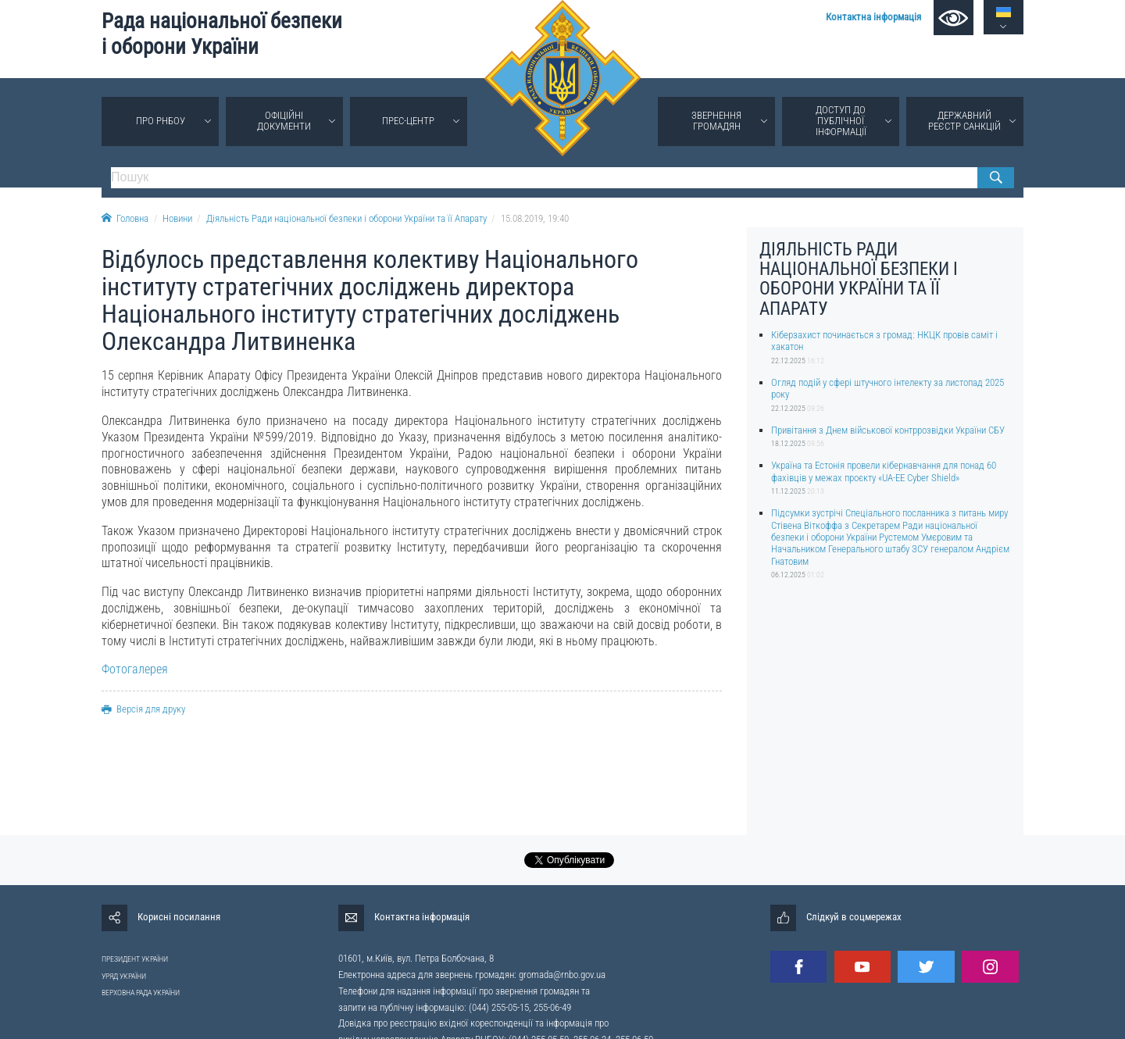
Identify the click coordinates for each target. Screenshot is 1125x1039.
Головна (125, 218)
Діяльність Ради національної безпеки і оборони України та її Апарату (346, 218)
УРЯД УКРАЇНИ (124, 976)
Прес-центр (408, 121)
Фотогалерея (135, 669)
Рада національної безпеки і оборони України (222, 34)
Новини (177, 218)
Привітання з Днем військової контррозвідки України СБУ (888, 430)
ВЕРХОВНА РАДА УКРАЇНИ (141, 992)
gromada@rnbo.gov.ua (562, 974)
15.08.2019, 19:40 (535, 218)
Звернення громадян (716, 120)
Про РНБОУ (160, 121)
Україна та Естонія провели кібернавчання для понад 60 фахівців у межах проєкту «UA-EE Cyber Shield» (883, 471)
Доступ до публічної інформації (841, 120)
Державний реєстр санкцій (964, 120)
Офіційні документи (284, 120)
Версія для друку (143, 709)
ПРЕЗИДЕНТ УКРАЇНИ (135, 959)
